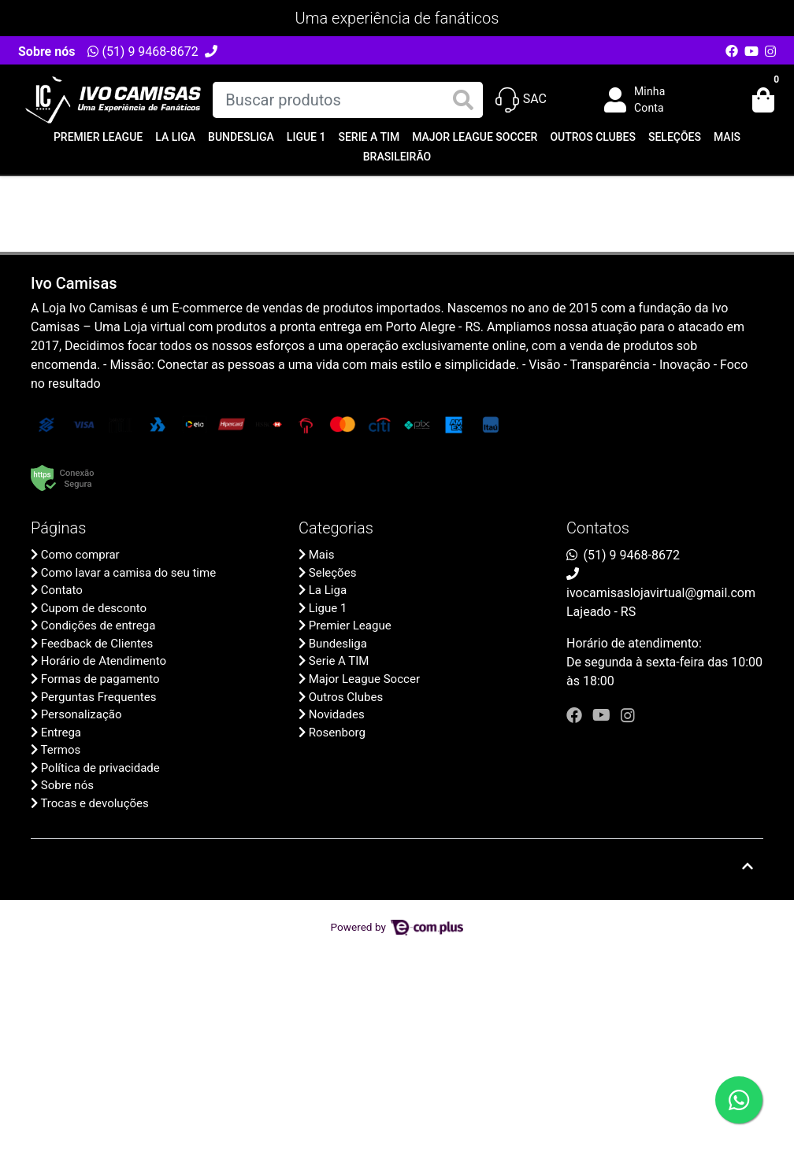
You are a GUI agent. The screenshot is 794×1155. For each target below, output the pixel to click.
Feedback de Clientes (97, 644)
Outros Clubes (593, 137)
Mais (727, 137)
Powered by (397, 927)
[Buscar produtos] (347, 100)
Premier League (98, 137)
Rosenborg (337, 732)
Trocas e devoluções (94, 803)
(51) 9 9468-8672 (142, 51)
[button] (646, 100)
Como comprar (80, 555)
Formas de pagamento (100, 679)
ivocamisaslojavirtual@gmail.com (660, 592)
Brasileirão (397, 156)
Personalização (81, 714)
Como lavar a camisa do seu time (128, 573)
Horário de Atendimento (103, 661)
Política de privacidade (100, 768)
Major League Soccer (474, 137)
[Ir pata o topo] (747, 866)
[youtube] (603, 715)
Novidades (337, 714)
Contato (62, 590)
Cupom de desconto (94, 608)
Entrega (61, 732)
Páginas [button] (58, 527)
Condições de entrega (98, 625)
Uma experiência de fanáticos (397, 18)
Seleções (674, 137)
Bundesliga (241, 137)
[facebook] (576, 715)
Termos (60, 750)
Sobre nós (46, 51)
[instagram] (628, 715)
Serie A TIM (368, 137)
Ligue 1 (306, 137)
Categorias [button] (336, 527)
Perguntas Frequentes (99, 697)
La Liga (175, 137)
